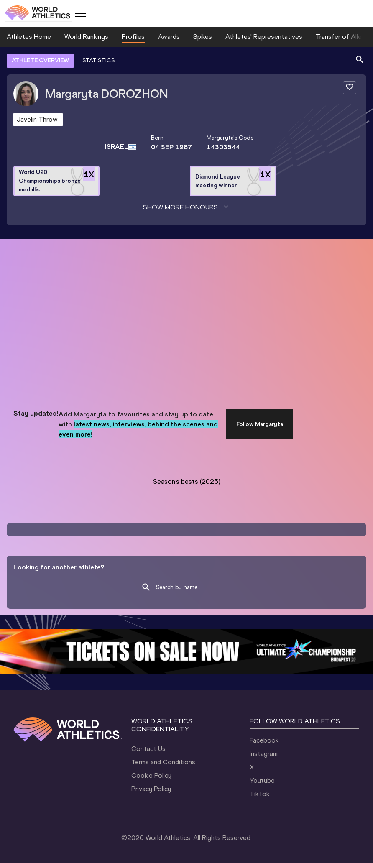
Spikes (202, 37)
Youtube (262, 780)
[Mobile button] (80, 13)
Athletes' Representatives (263, 37)
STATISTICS (98, 60)
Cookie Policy (151, 775)
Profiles (133, 37)
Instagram (264, 754)
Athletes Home (29, 37)
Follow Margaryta (259, 424)
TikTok (259, 794)
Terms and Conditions (163, 762)
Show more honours (186, 207)
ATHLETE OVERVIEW (40, 60)
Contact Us (148, 749)
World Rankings (86, 37)
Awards (169, 37)
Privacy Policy (151, 789)
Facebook (264, 740)
